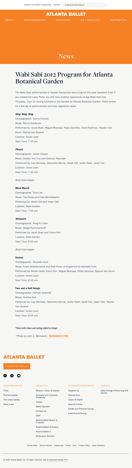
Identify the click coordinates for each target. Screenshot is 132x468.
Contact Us (41, 411)
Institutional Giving (77, 413)
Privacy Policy (84, 445)
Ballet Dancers (43, 406)
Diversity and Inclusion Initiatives (46, 396)
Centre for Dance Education (37, 5)
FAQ (74, 445)
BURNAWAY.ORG (58, 336)
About (9, 20)
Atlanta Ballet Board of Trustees (46, 421)
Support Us (118, 20)
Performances (35, 20)
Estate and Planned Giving (81, 408)
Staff (38, 415)
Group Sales (32, 445)
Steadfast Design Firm (58, 459)
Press (68, 445)
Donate (57, 5)
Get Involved (90, 20)
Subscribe (63, 20)
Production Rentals (45, 436)
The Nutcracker (10, 395)
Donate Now (74, 395)
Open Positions (98, 445)
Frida (5, 390)
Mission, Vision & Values (47, 390)
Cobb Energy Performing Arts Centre (114, 391)
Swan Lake (8, 404)
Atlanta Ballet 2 (43, 431)
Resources (58, 445)
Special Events (75, 404)
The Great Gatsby (11, 399)
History (39, 401)
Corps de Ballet (75, 399)
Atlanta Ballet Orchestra (47, 426)
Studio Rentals (46, 445)
